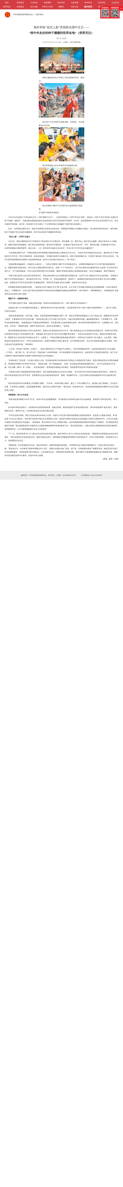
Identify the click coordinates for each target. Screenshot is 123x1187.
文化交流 (115, 3)
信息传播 (74, 3)
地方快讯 (61, 3)
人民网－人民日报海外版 (71, 42)
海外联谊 (88, 3)
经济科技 (101, 3)
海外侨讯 (88, 7)
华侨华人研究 (47, 7)
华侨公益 (74, 7)
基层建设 (20, 7)
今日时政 (34, 3)
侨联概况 (20, 3)
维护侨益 (6, 7)
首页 (7, 3)
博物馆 (61, 7)
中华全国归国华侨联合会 (23, 14)
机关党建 (34, 7)
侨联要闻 (47, 3)
